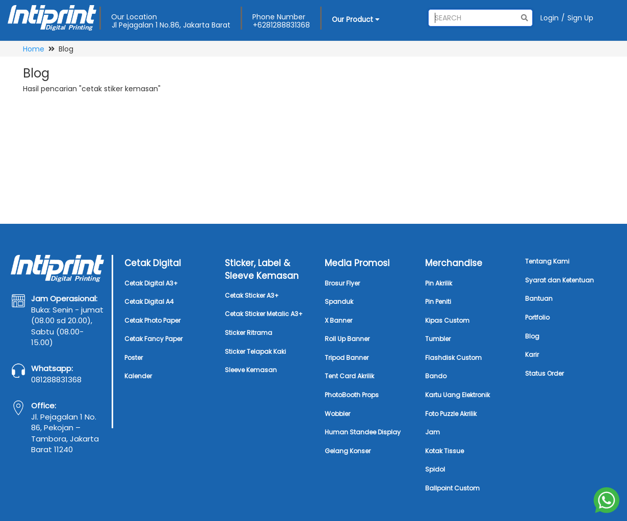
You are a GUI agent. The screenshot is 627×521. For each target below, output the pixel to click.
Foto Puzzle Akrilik (451, 413)
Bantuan (539, 298)
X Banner (338, 320)
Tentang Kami (547, 261)
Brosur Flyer (342, 283)
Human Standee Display (363, 432)
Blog (532, 336)
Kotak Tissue (444, 451)
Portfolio (537, 317)
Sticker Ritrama (248, 332)
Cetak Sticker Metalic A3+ (264, 313)
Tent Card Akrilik (349, 376)
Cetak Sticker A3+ (252, 295)
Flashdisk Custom (453, 357)
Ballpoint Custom (452, 488)
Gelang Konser (348, 451)
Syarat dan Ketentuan (559, 280)
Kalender (138, 376)
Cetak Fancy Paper (153, 338)
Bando (436, 376)
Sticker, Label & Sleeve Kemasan (262, 269)
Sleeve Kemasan (251, 370)
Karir (532, 354)
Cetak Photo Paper (152, 320)
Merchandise (453, 263)
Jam (432, 432)
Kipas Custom (447, 320)
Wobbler (337, 413)
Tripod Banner (347, 357)
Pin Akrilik (438, 283)
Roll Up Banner (347, 338)
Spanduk (339, 301)
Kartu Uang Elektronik (457, 394)
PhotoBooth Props (352, 394)
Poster (133, 357)
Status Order (544, 373)
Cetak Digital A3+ (151, 283)
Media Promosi (357, 263)
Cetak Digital (152, 263)
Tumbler (438, 338)
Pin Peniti (438, 301)
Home (33, 49)
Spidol (435, 469)
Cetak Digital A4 (149, 301)
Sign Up (580, 18)
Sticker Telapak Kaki (255, 351)
